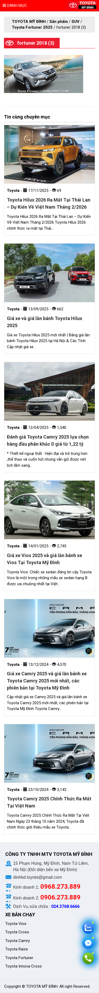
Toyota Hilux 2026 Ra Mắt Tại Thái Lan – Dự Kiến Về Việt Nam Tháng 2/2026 (48, 203)
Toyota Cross (17, 932)
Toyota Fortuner (19, 957)
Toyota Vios (16, 923)
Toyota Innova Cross (24, 966)
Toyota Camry (17, 940)
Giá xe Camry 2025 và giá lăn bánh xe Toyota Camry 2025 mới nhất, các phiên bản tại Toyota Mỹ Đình (47, 681)
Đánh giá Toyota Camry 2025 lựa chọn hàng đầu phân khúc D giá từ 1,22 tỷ (48, 440)
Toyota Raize (16, 949)
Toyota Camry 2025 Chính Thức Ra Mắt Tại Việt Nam (49, 802)
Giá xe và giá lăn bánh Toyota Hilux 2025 (44, 322)
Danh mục (15, 5)
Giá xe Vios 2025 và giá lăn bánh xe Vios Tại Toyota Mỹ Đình (44, 559)
